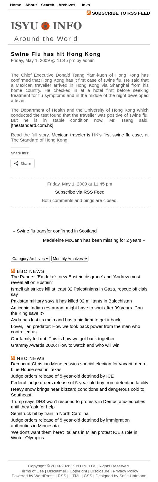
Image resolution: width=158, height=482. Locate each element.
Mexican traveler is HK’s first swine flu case (97, 134)
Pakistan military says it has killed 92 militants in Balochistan (71, 300)
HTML (75, 476)
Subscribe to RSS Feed (118, 13)
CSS (88, 476)
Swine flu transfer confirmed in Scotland (57, 230)
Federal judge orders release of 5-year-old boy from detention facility (79, 382)
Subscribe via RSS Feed (79, 191)
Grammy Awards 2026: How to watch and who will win (65, 345)
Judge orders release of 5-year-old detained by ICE (62, 375)
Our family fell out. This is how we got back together (63, 338)
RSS (62, 476)
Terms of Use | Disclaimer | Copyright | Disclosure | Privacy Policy (79, 471)
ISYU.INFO (82, 466)
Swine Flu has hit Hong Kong (56, 54)
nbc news (31, 358)
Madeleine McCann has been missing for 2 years (92, 240)
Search (47, 5)
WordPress (44, 476)
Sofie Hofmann (132, 476)
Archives (67, 5)
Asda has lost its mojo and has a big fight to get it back (65, 319)
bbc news (31, 271)
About (31, 5)
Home (15, 5)
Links (84, 5)
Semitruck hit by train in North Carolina (49, 413)
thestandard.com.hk (32, 125)
